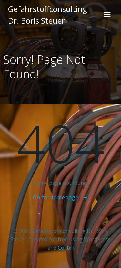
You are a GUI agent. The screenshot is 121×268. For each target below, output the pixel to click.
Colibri (66, 247)
